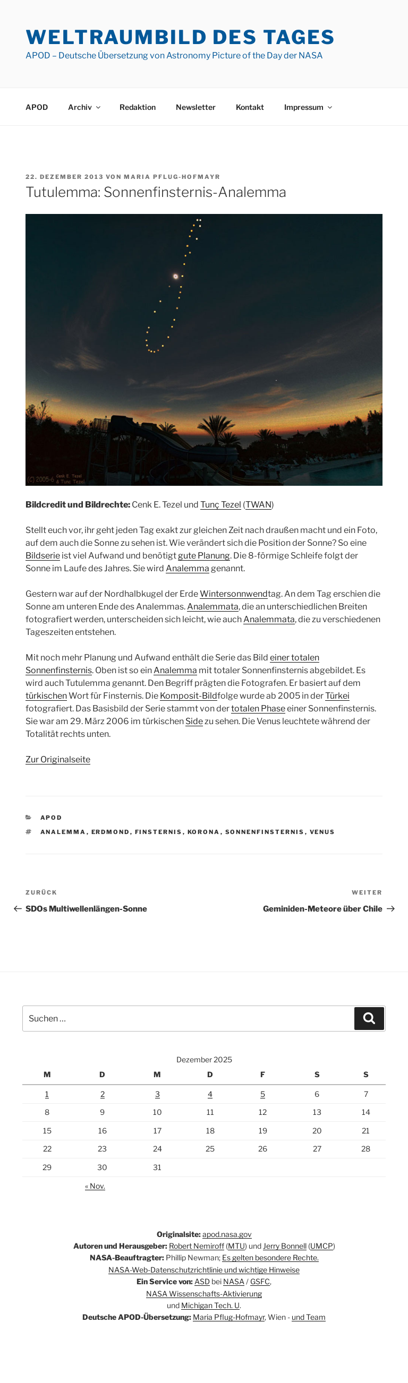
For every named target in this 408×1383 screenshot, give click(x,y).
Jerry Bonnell (285, 1245)
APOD (37, 106)
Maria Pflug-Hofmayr (172, 177)
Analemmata (213, 607)
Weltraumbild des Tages (181, 37)
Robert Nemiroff (196, 1245)
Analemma (187, 568)
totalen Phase (258, 708)
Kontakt (250, 106)
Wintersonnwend (234, 594)
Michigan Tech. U (210, 1305)
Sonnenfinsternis (265, 832)
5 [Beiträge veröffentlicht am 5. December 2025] (262, 1093)
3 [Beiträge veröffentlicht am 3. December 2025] (157, 1093)
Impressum (309, 106)
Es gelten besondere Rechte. (270, 1257)
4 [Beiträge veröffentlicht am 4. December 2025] (210, 1093)
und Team (309, 1316)
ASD (202, 1281)
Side (194, 721)
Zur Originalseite (58, 759)
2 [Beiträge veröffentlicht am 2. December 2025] (102, 1093)
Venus (323, 832)
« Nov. (95, 1185)
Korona (204, 832)
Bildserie (43, 556)
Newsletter (196, 106)
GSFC (260, 1281)
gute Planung (204, 556)
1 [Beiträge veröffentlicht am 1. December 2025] (47, 1093)
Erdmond (110, 832)
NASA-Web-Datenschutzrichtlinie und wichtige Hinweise (204, 1269)
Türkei (337, 696)
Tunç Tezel (220, 505)
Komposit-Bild (188, 696)
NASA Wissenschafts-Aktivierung (204, 1293)
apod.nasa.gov (227, 1234)
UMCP (321, 1245)
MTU (236, 1245)
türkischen (46, 696)
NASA (233, 1281)
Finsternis (159, 832)
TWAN (258, 505)
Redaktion (138, 106)
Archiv (85, 106)
